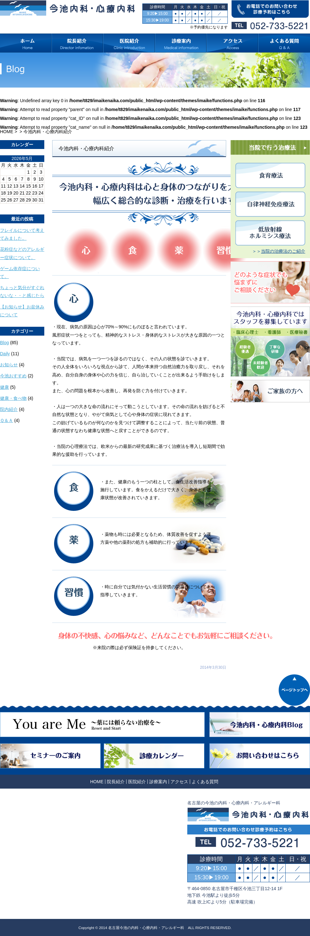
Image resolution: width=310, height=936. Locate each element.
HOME (6, 131)
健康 (4, 387)
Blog (4, 342)
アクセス (179, 781)
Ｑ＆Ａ (6, 420)
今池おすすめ (13, 375)
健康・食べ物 (13, 398)
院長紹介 (116, 781)
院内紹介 (9, 409)
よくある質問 (205, 781)
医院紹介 (137, 781)
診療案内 (158, 781)
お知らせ (9, 364)
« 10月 (6, 205)
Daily (5, 353)
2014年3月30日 (213, 667)
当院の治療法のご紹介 (283, 251)
